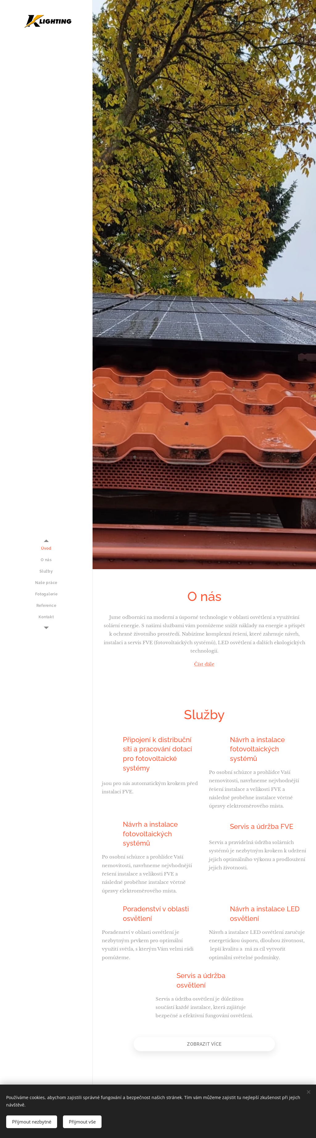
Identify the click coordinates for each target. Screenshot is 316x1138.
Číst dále (204, 664)
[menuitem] (46, 548)
